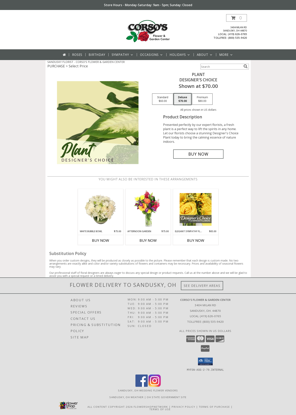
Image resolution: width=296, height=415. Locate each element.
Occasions (151, 55)
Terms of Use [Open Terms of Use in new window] (160, 409)
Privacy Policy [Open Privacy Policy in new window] (183, 406)
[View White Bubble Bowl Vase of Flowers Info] (100, 209)
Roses (77, 55)
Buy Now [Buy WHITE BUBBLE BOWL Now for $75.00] (100, 240)
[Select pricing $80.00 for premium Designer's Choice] (202, 99)
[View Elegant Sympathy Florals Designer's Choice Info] (196, 209)
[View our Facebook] (141, 385)
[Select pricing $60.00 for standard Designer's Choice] (162, 99)
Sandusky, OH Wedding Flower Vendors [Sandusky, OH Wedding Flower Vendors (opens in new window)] (148, 390)
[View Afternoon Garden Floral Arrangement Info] (148, 209)
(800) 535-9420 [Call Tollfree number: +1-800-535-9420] (213, 321)
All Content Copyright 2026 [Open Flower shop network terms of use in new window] (110, 406)
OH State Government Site (166, 397)
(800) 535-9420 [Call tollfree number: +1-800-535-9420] (237, 38)
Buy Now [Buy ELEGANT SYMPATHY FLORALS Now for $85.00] (195, 240)
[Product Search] (221, 66)
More (226, 55)
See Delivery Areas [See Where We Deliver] (202, 285)
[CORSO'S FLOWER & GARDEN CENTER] (148, 32)
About (205, 55)
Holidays (180, 55)
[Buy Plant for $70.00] (198, 154)
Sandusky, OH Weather (126, 397)
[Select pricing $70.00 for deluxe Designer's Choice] (182, 99)
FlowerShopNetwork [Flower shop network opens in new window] (151, 406)
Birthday (97, 55)
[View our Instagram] (154, 385)
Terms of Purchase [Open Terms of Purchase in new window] (214, 406)
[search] (245, 66)
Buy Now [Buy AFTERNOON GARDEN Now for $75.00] (148, 240)
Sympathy (123, 55)
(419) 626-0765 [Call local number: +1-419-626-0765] (237, 34)
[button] (236, 18)
